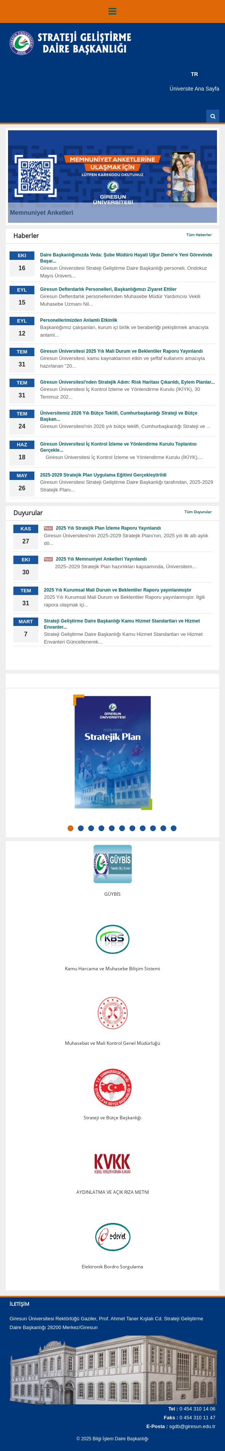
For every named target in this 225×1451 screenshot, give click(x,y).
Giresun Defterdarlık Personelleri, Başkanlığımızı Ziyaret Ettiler (108, 289)
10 (163, 828)
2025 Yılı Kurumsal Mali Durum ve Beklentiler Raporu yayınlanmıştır (117, 590)
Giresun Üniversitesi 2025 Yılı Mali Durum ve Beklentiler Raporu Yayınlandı (121, 351)
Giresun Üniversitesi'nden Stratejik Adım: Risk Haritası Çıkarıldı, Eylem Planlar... (127, 382)
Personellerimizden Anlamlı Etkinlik (78, 320)
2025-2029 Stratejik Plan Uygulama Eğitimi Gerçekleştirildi (103, 475)
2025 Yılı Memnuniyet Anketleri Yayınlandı (95, 559)
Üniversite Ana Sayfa (194, 89)
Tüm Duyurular (198, 511)
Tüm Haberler (199, 234)
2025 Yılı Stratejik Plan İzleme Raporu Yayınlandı (102, 528)
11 (173, 828)
